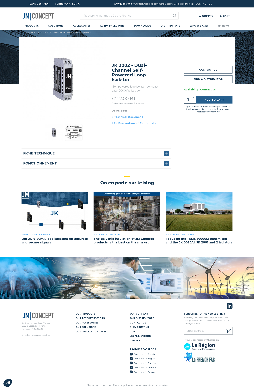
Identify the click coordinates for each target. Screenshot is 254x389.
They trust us (139, 327)
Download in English (144, 358)
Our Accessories (87, 322)
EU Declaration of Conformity (135, 123)
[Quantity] (190, 100)
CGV (132, 331)
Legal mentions (140, 336)
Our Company (139, 313)
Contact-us (138, 322)
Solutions (55, 25)
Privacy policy (140, 340)
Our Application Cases (91, 331)
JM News (224, 25)
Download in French (144, 354)
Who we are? (199, 25)
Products (31, 25)
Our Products (85, 313)
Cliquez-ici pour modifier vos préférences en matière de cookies (127, 385)
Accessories (81, 25)
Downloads (142, 25)
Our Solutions (86, 327)
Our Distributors (142, 318)
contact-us (204, 3)
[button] (7, 382)
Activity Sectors (112, 25)
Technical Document (128, 116)
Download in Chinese (144, 367)
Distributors (170, 25)
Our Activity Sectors (90, 318)
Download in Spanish (144, 363)
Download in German (144, 372)
